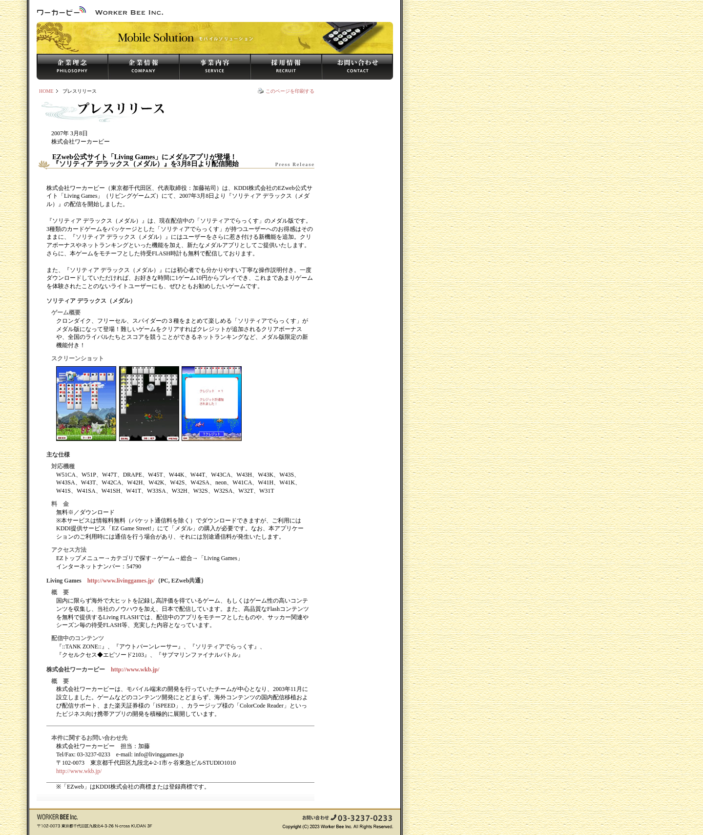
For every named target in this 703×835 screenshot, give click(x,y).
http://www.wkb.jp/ (135, 669)
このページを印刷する (290, 91)
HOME (46, 91)
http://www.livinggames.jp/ (121, 580)
